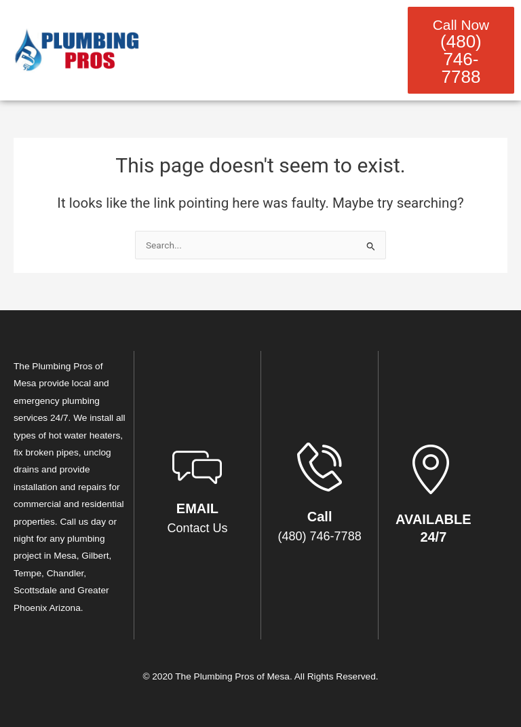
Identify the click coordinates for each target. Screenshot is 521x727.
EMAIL (197, 508)
